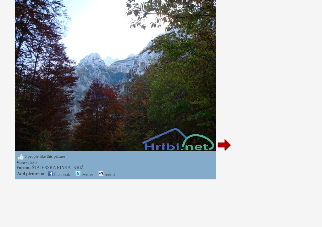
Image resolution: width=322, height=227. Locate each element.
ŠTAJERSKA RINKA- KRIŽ (58, 167)
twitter (84, 174)
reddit (106, 174)
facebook (59, 174)
